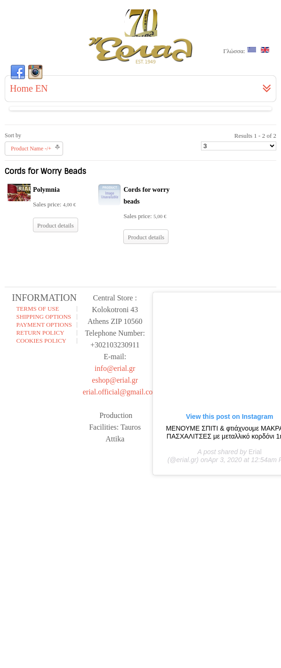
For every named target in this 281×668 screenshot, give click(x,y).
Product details (55, 225)
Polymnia (46, 189)
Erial (255, 452)
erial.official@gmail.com (121, 392)
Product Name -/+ (31, 148)
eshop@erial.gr (115, 380)
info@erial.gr (115, 368)
